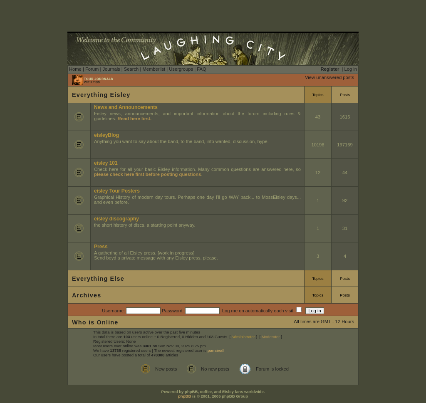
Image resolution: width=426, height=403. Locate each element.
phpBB (184, 396)
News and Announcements (126, 107)
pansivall (216, 350)
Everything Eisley (101, 94)
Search (131, 69)
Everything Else (98, 278)
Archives (86, 295)
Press (101, 247)
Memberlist (153, 69)
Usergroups (181, 69)
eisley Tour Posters (117, 191)
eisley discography (116, 219)
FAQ (201, 69)
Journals (111, 69)
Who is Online (95, 322)
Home (75, 69)
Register (330, 69)
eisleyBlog (106, 135)
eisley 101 (106, 163)
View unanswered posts (329, 77)
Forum (92, 69)
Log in (350, 69)
